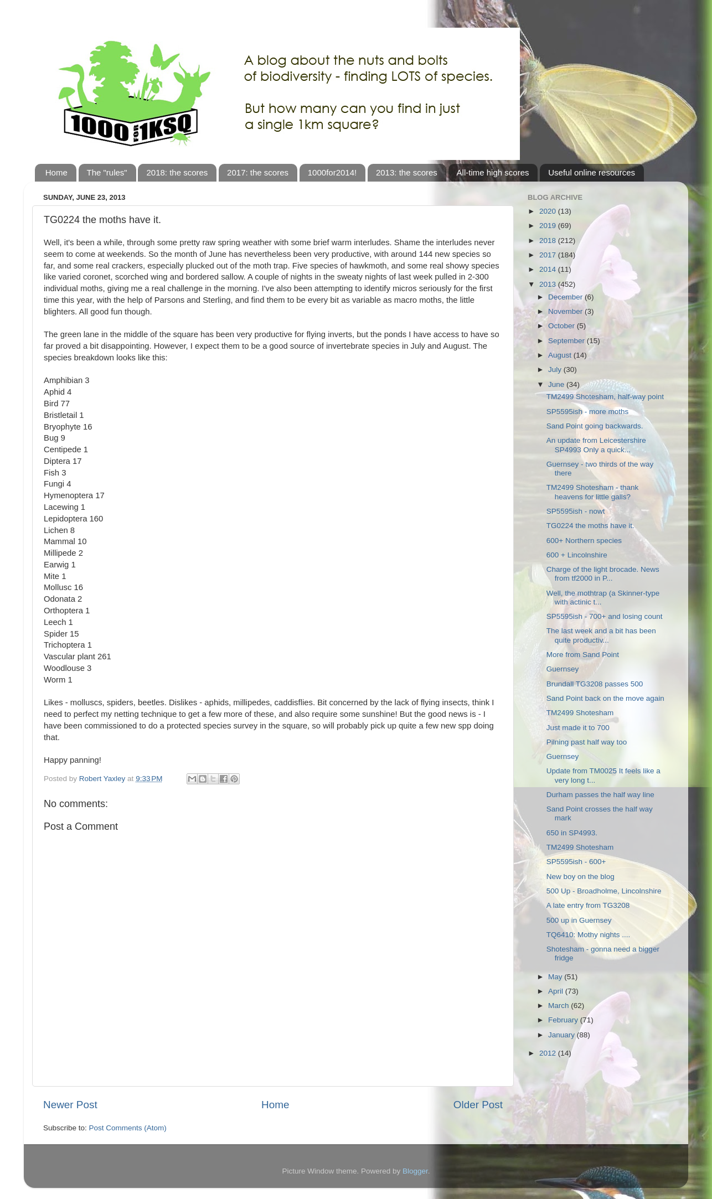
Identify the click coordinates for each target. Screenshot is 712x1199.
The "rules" (107, 172)
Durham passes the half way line (600, 794)
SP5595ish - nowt (575, 511)
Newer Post (70, 1104)
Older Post (478, 1104)
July (556, 369)
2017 (548, 255)
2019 (548, 225)
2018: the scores (177, 172)
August (561, 355)
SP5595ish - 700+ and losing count (604, 616)
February (564, 1020)
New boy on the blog (580, 876)
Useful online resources (591, 172)
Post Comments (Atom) (128, 1128)
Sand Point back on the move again (605, 698)
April (556, 991)
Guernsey (562, 669)
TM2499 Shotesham (580, 713)
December (566, 297)
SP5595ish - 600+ (576, 861)
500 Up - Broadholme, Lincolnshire (604, 891)
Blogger (415, 1171)
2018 (548, 240)
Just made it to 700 (578, 727)
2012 (548, 1053)
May (556, 977)
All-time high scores (493, 172)
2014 (548, 269)
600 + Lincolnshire (576, 555)
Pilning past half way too (586, 742)
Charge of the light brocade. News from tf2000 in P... (602, 573)
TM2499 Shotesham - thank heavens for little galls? (592, 491)
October (562, 326)
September (567, 341)
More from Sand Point (582, 654)
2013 (548, 284)
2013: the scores (406, 172)
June (557, 384)
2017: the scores (257, 172)
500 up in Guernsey (579, 920)
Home (56, 172)
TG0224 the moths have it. (590, 525)
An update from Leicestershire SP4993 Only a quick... (596, 444)
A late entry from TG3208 (588, 905)
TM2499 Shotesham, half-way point (605, 396)
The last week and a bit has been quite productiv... (601, 635)
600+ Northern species (584, 540)
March (559, 1005)
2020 (548, 211)
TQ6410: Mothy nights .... (588, 935)
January (562, 1035)
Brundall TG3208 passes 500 (594, 684)
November (566, 311)
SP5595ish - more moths (587, 411)
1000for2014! (332, 172)
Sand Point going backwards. (594, 426)
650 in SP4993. (571, 833)
